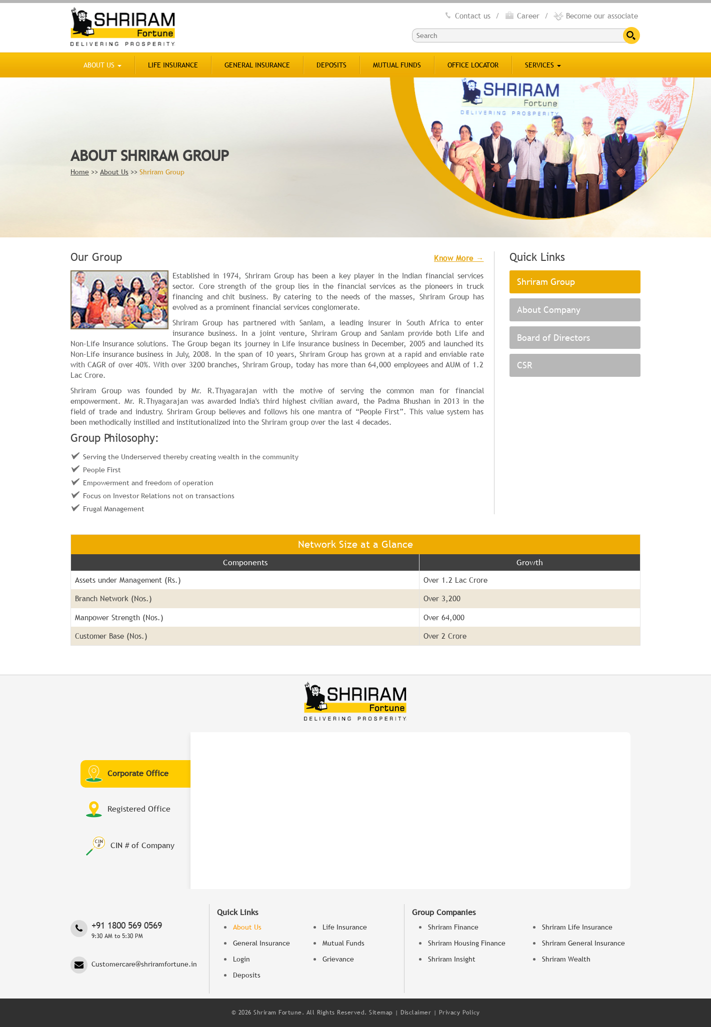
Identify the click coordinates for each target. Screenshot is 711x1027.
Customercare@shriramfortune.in (144, 964)
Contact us (466, 15)
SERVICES (543, 64)
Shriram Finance (453, 927)
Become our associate (596, 15)
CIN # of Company (130, 846)
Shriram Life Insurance (577, 927)
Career (522, 15)
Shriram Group (546, 281)
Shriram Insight (452, 959)
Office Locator (473, 64)
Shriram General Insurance (583, 943)
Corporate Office (127, 774)
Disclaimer (415, 1012)
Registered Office (128, 809)
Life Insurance (173, 64)
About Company (548, 309)
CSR (524, 365)
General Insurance (257, 64)
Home (79, 171)
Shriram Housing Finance (467, 943)
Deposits (331, 64)
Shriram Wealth (566, 959)
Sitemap (381, 1012)
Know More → (459, 258)
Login (241, 959)
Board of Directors (553, 337)
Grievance (338, 959)
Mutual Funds (397, 64)
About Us (103, 64)
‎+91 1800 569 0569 (136, 930)
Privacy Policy (459, 1012)
